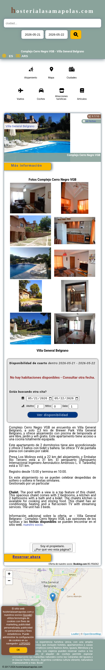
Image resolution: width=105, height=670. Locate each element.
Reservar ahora (27, 557)
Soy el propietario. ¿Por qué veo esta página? (52, 547)
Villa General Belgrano (20, 126)
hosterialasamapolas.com (52, 11)
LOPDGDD (24, 643)
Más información (26, 165)
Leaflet (75, 634)
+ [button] (9, 574)
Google (27, 615)
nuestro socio (33, 524)
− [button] (9, 581)
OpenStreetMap (92, 634)
